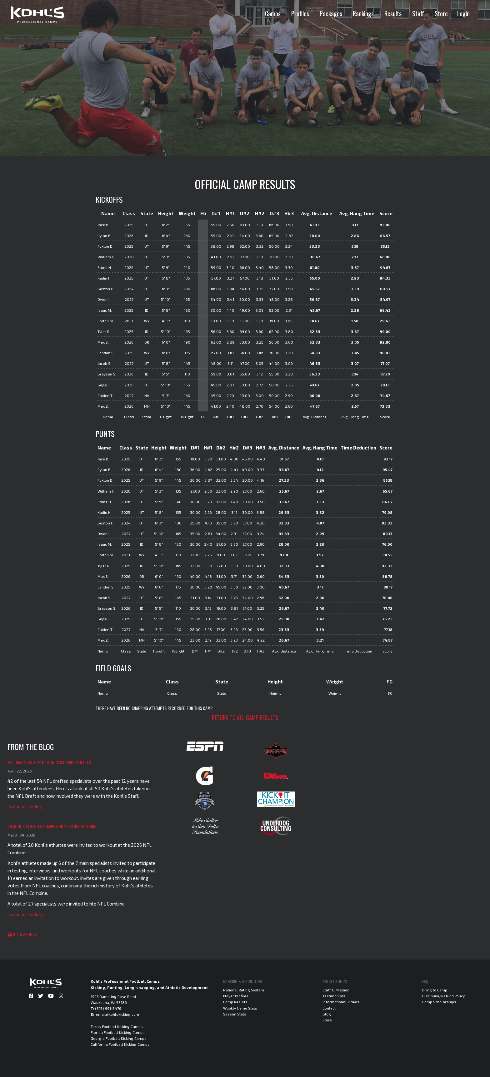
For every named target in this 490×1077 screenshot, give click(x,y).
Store (441, 13)
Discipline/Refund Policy (443, 996)
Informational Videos (340, 1002)
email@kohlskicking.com (117, 1014)
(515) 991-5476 (108, 1008)
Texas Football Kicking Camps (117, 1026)
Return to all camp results (245, 717)
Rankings (363, 13)
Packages (331, 13)
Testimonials (333, 996)
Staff (418, 13)
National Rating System (243, 990)
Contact (329, 1008)
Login (463, 13)
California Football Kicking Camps (120, 1044)
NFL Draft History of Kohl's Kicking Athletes (49, 762)
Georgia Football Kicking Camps (119, 1038)
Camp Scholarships (439, 1002)
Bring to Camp (434, 990)
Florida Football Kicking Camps (118, 1032)
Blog (326, 1014)
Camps (273, 13)
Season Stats (234, 1014)
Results (393, 13)
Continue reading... (26, 806)
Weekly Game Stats (240, 1008)
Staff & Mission (335, 990)
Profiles (300, 13)
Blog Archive (23, 934)
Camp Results (235, 1002)
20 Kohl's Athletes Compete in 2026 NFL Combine (52, 826)
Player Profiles (235, 996)
